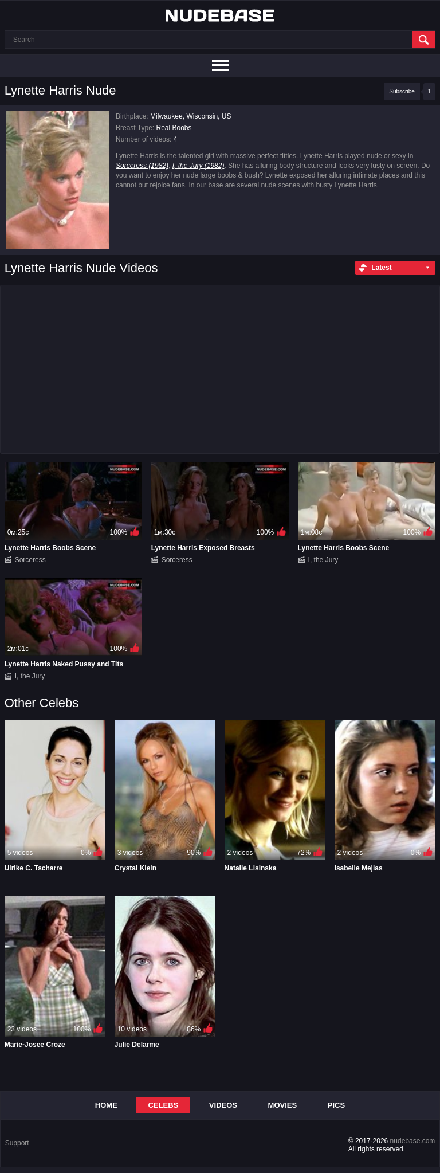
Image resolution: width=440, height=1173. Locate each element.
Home (106, 1105)
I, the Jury (323, 560)
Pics (336, 1105)
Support (17, 1143)
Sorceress (30, 560)
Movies (282, 1105)
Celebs (163, 1105)
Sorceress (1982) (142, 166)
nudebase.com (412, 1141)
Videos (223, 1105)
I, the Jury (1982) (198, 166)
